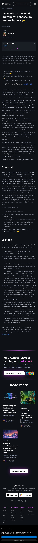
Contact (21, 520)
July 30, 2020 (27, 84)
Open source (14, 512)
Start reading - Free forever (14, 373)
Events (12, 515)
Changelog (13, 520)
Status (4, 522)
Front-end (5, 45)
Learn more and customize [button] (19, 540)
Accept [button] (19, 536)
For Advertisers (30, 511)
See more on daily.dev (19, 471)
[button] (35, 4)
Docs (12, 510)
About (21, 510)
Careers (21, 512)
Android (4, 520)
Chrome (4, 512)
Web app (5, 510)
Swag (12, 517)
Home (3, 8)
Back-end (5, 46)
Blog (7, 8)
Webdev (11, 8)
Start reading (22, 4)
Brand (21, 517)
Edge (4, 515)
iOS (3, 517)
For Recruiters (31, 514)
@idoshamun (6, 334)
